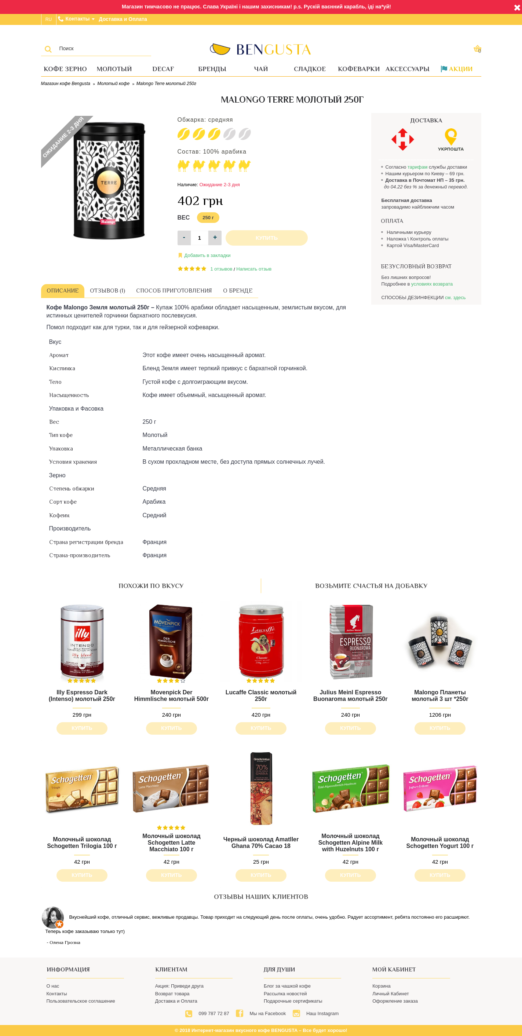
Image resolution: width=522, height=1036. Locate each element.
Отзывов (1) (107, 290)
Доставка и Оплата (176, 1001)
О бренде (238, 290)
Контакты (57, 993)
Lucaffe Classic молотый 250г (261, 695)
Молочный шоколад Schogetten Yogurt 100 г (440, 842)
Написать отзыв (253, 269)
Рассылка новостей (285, 993)
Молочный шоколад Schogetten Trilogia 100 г (82, 842)
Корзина (381, 986)
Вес (184, 217)
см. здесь (455, 297)
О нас (53, 986)
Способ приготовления (174, 290)
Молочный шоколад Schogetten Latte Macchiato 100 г (171, 842)
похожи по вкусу (150, 585)
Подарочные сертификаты (293, 1001)
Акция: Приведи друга (179, 986)
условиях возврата (432, 284)
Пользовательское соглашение (81, 1001)
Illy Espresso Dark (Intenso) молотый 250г (82, 695)
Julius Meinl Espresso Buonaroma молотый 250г (350, 695)
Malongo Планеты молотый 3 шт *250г (440, 695)
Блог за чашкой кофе (287, 986)
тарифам (417, 167)
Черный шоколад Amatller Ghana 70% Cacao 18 (261, 842)
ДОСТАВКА (426, 120)
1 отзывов (222, 269)
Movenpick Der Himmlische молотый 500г (171, 695)
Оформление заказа (395, 1001)
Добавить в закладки (208, 255)
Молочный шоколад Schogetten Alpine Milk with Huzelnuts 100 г (350, 842)
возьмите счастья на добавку (371, 585)
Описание (63, 290)
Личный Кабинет (390, 993)
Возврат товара (172, 993)
